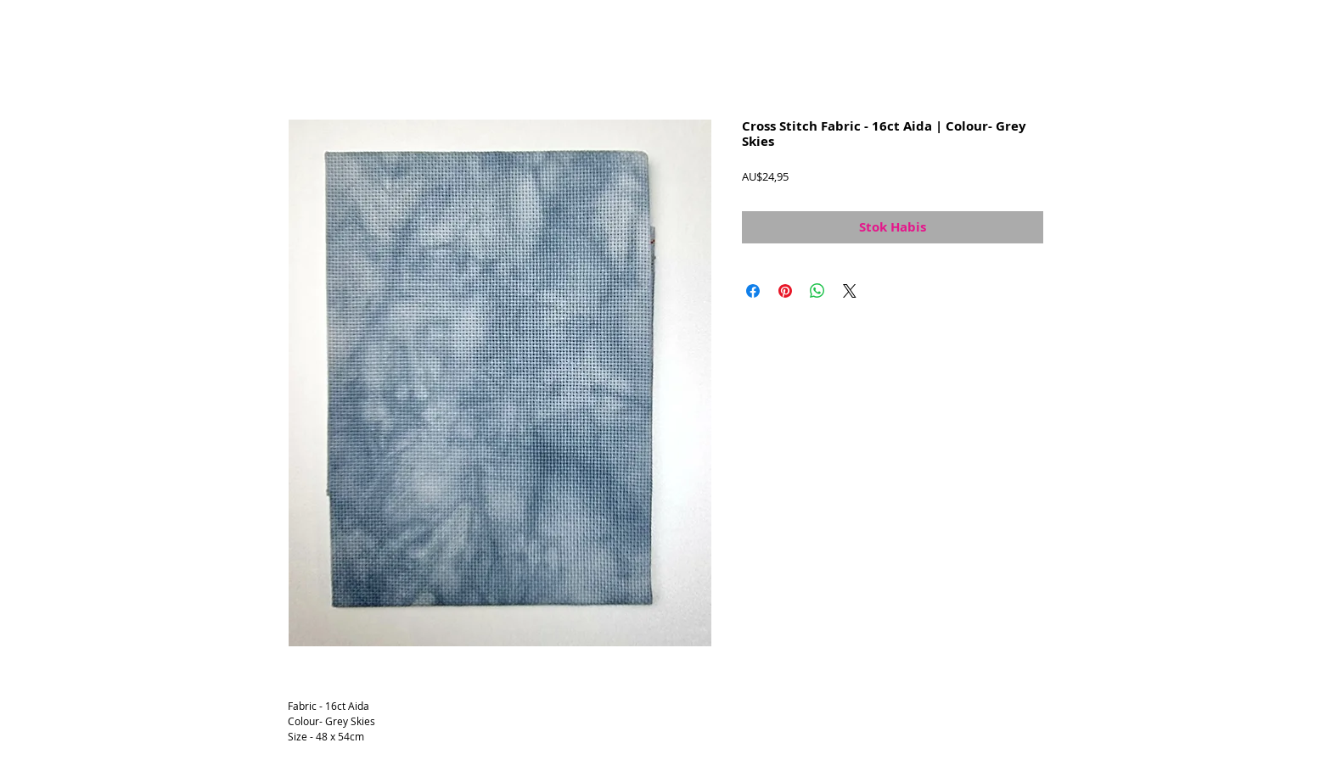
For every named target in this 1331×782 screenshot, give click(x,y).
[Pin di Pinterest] (785, 291)
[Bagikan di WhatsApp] (817, 291)
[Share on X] (850, 291)
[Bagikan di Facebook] (753, 291)
